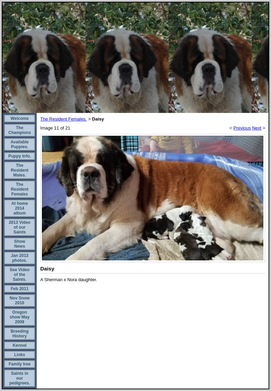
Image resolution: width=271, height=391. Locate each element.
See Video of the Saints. (19, 274)
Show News (19, 244)
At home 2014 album (19, 208)
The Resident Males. (19, 170)
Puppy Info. (19, 156)
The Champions (19, 130)
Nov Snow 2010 (20, 300)
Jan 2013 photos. (19, 258)
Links (19, 354)
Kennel (20, 345)
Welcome (19, 118)
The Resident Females (19, 189)
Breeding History (20, 333)
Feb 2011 (19, 288)
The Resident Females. (63, 119)
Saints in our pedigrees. (19, 378)
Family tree (19, 364)
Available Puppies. (20, 144)
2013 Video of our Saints (19, 227)
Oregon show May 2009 (19, 317)
